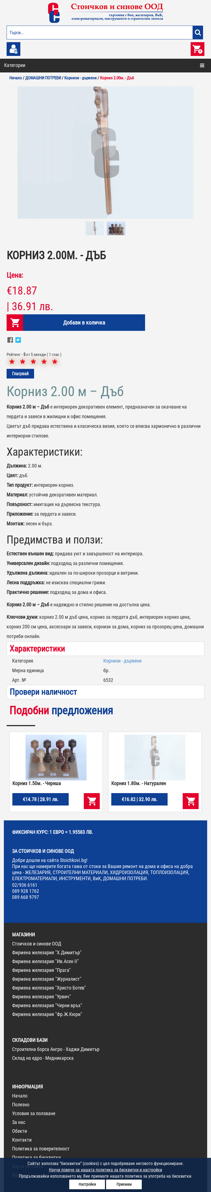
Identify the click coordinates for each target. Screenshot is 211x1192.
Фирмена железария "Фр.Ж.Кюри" (47, 1014)
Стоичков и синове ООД (36, 944)
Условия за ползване (33, 1113)
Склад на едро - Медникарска (43, 1058)
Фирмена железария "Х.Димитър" (47, 952)
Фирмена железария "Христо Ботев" (49, 988)
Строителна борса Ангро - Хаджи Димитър (55, 1049)
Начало (19, 1096)
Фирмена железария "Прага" (41, 970)
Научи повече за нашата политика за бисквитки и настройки (105, 1169)
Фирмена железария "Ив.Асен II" (45, 961)
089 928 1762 (25, 891)
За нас (18, 1122)
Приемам (124, 1184)
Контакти (22, 1140)
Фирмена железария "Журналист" (46, 979)
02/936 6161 (24, 885)
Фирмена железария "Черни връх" (47, 1005)
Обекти (19, 1131)
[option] (105, 153)
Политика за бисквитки (36, 1157)
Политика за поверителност (41, 1149)
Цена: (15, 275)
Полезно (20, 1104)
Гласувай (20, 373)
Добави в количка (84, 322)
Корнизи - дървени (122, 661)
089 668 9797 (25, 897)
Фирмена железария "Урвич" (41, 996)
